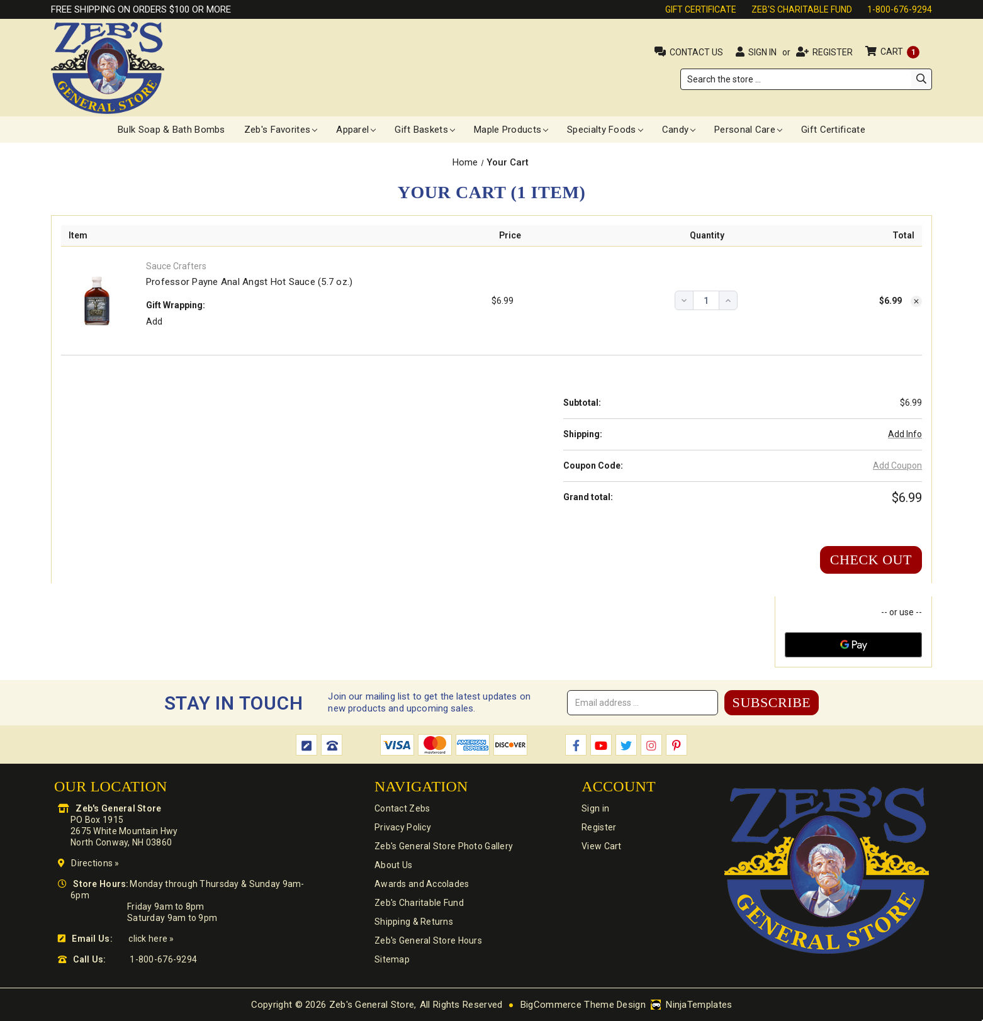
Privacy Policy (402, 827)
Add (154, 321)
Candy (679, 129)
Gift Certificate (700, 9)
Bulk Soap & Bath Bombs (171, 129)
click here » (151, 939)
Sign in (762, 52)
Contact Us (696, 52)
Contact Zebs (402, 808)
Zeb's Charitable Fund (801, 9)
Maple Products (511, 129)
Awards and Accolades (421, 884)
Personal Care (748, 129)
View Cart (601, 846)
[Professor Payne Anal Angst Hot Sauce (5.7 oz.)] (706, 300)
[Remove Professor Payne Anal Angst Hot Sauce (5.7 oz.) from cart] (916, 301)
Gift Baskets (425, 129)
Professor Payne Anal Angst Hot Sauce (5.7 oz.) (249, 281)
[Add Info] (905, 434)
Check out (871, 559)
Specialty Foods (605, 129)
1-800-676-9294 (899, 9)
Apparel (356, 129)
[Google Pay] (853, 644)
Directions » (95, 863)
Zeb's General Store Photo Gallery (443, 846)
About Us (393, 865)
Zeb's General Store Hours (428, 940)
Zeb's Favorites (281, 129)
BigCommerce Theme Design (583, 1004)
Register (832, 52)
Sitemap (392, 959)
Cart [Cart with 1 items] (899, 52)
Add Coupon (897, 465)
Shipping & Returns (413, 922)
